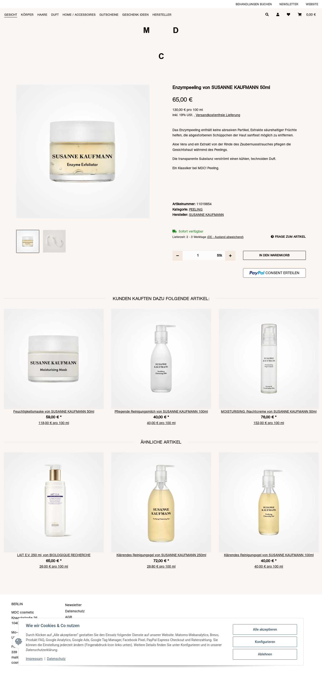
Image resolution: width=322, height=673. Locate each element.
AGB (68, 617)
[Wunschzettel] (288, 14)
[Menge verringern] (177, 255)
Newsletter (288, 4)
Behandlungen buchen (254, 4)
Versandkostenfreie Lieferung (218, 115)
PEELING (196, 209)
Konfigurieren (264, 642)
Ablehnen (265, 654)
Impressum (34, 659)
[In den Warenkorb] (161, 82)
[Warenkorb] (307, 14)
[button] (278, 14)
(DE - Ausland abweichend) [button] (225, 237)
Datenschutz (56, 659)
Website (312, 4)
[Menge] (198, 255)
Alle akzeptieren (265, 629)
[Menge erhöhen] (230, 255)
